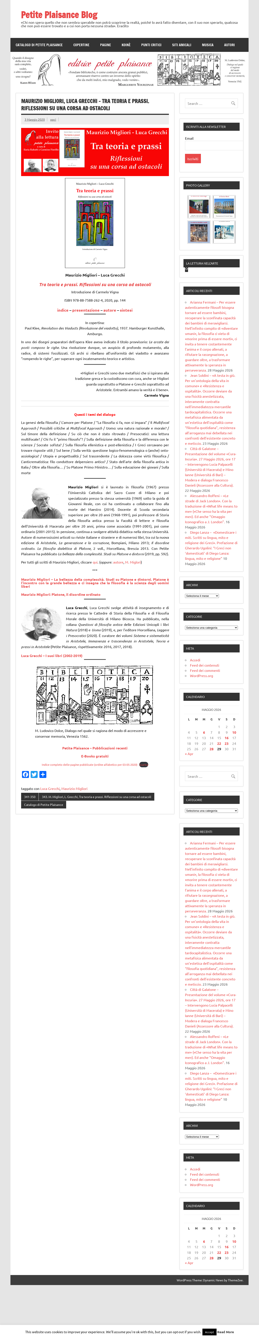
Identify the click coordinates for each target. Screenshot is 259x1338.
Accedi (195, 713)
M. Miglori (133, 562)
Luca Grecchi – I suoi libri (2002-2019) (51, 655)
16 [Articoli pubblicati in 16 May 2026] (227, 790)
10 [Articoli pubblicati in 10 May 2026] (234, 785)
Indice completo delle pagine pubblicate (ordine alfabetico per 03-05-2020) (89, 764)
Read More (225, 1332)
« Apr (189, 806)
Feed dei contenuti (204, 718)
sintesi (126, 309)
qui (95, 562)
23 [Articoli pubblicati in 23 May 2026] (227, 796)
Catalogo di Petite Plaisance (39, 44)
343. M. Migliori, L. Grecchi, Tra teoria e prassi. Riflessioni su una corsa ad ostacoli (96, 797)
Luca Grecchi (50, 788)
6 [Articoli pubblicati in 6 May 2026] (204, 785)
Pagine (105, 44)
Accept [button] (209, 1332)
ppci (53, 119)
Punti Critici (151, 44)
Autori (229, 44)
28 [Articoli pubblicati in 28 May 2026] (212, 802)
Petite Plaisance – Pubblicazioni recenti (95, 748)
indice (63, 309)
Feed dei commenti (205, 723)
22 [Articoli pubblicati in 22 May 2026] (219, 796)
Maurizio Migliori (74, 788)
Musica (208, 44)
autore (109, 309)
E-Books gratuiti (95, 756)
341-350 (29, 797)
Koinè (126, 44)
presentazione (86, 309)
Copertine (81, 44)
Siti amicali (181, 44)
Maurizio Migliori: (61, 594)
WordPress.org (201, 728)
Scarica (143, 764)
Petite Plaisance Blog (59, 14)
